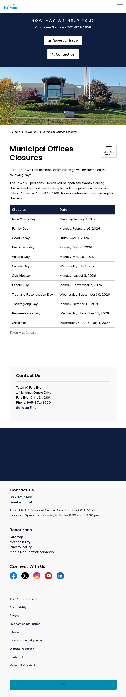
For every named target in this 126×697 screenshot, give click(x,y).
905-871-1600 (79, 27)
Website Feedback (22, 649)
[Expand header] (119, 6)
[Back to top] (63, 685)
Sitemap (16, 537)
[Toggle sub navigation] (109, 151)
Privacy (14, 616)
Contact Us (17, 657)
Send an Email (27, 407)
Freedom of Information (25, 624)
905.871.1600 (21, 497)
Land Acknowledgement (26, 641)
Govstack (29, 665)
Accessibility (20, 542)
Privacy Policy (21, 547)
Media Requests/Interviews (32, 552)
